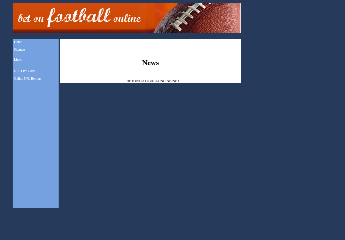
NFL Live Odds (24, 71)
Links (18, 59)
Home (18, 42)
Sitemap (19, 49)
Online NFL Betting (27, 78)
